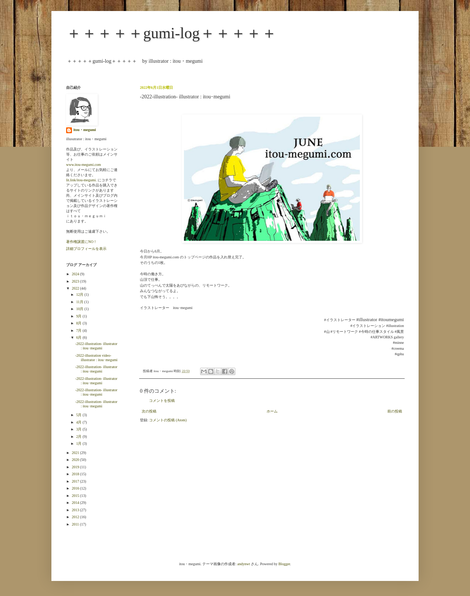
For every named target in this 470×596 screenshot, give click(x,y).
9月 (79, 316)
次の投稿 (149, 411)
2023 (76, 281)
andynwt (243, 564)
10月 (80, 309)
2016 (76, 488)
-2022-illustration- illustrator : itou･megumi (96, 346)
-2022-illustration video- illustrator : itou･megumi (96, 357)
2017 (76, 481)
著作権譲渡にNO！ (81, 242)
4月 (79, 422)
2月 (79, 437)
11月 (80, 302)
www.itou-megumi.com (83, 165)
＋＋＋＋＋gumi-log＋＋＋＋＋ (171, 33)
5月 (79, 415)
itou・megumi (84, 130)
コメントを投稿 (162, 401)
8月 (79, 323)
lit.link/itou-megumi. (81, 180)
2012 (76, 517)
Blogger (284, 564)
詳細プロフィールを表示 (86, 249)
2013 (76, 510)
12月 (80, 294)
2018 (76, 474)
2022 (76, 288)
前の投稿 (394, 411)
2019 (76, 467)
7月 (79, 330)
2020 (76, 460)
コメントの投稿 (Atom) (168, 420)
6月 (79, 337)
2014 (76, 503)
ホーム (272, 411)
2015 (76, 496)
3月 (79, 429)
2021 (76, 453)
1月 (79, 443)
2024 (76, 274)
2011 (76, 524)
